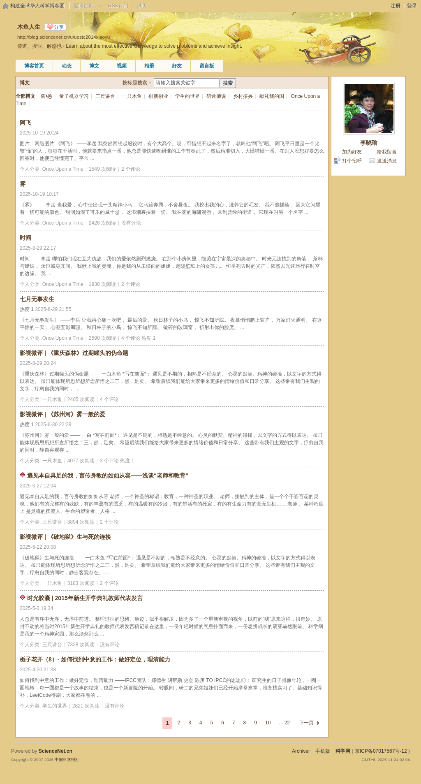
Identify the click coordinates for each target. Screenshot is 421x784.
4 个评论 (130, 338)
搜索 (228, 83)
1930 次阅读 (102, 284)
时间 (25, 237)
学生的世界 (187, 96)
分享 (59, 27)
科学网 (342, 751)
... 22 (284, 723)
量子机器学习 (74, 96)
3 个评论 (109, 461)
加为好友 (352, 152)
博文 (94, 66)
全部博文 (25, 96)
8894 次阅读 (81, 522)
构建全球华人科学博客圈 (37, 6)
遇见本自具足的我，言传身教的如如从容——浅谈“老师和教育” (107, 475)
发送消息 (387, 161)
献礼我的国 (271, 96)
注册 (395, 6)
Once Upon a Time (62, 169)
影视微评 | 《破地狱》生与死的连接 (65, 536)
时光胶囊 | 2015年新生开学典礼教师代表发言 (85, 598)
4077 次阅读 (81, 461)
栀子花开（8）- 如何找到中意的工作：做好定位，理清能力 (95, 659)
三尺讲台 (105, 96)
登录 (412, 6)
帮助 (141, 6)
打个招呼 (352, 161)
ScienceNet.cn (55, 751)
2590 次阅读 (102, 338)
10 (268, 723)
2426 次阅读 (102, 223)
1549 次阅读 (102, 169)
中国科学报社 (67, 759)
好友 (177, 66)
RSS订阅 (118, 6)
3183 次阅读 (81, 583)
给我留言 (387, 152)
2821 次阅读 (85, 706)
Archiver (301, 751)
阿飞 (25, 122)
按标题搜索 (135, 83)
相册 (149, 66)
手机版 (322, 751)
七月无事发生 (37, 299)
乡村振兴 (243, 96)
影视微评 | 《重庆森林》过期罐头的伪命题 (74, 353)
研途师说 (216, 96)
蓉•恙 (46, 96)
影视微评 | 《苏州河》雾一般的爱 (62, 414)
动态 (67, 66)
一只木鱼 (132, 96)
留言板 (206, 66)
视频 (122, 66)
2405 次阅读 (81, 399)
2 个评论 (130, 169)
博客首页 (34, 66)
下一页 (306, 723)
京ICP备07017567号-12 (381, 751)
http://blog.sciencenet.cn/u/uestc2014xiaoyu (63, 36)
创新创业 (158, 96)
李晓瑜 (368, 142)
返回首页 (83, 6)
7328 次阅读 (81, 644)
